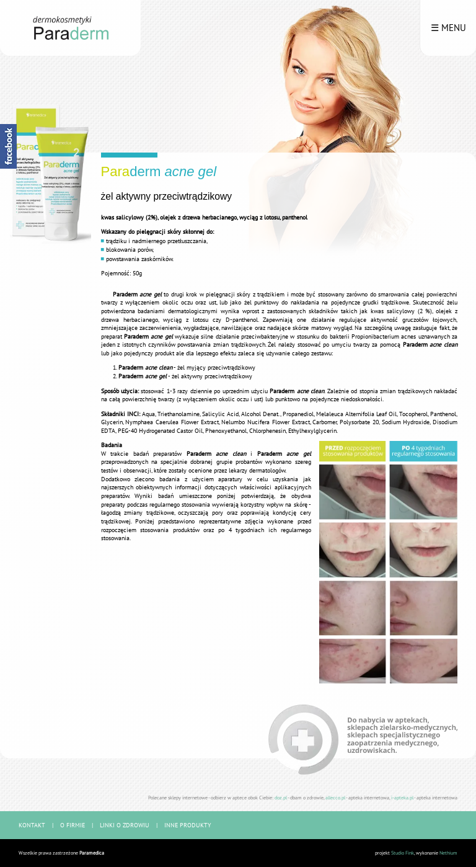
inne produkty (187, 825)
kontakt (32, 825)
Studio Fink (402, 853)
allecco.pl (335, 797)
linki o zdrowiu (124, 825)
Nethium (448, 853)
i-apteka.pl (402, 797)
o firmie (72, 825)
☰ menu (448, 27)
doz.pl (281, 797)
